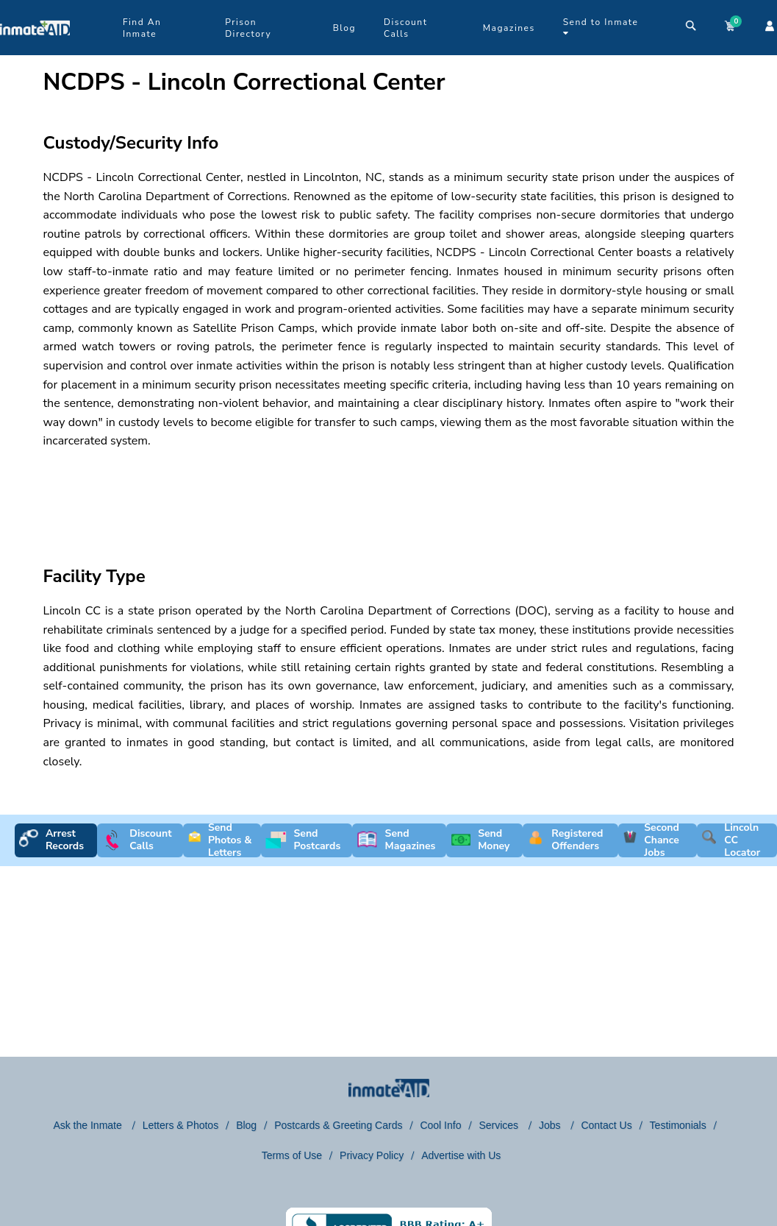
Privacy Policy (372, 1155)
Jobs (551, 1125)
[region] (308, 494)
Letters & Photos (181, 1125)
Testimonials (678, 1125)
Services (500, 1125)
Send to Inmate (601, 27)
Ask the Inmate (88, 1125)
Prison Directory (248, 28)
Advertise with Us (461, 1155)
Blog (344, 28)
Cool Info (440, 1125)
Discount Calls (405, 28)
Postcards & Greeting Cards (338, 1125)
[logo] (35, 51)
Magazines (509, 28)
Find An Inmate (142, 28)
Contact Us (606, 1125)
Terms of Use (292, 1155)
